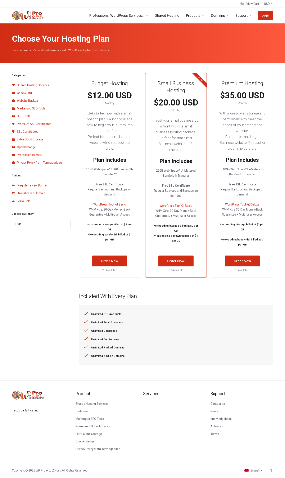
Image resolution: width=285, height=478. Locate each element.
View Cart (21, 201)
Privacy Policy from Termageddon (37, 162)
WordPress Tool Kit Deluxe (242, 204)
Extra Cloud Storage (27, 139)
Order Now (109, 261)
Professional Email (27, 155)
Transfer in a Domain (28, 193)
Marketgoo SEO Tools (28, 108)
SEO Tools (21, 116)
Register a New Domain (30, 185)
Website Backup (25, 100)
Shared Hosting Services (30, 85)
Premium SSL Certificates (31, 124)
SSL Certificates (25, 131)
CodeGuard (22, 93)
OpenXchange (24, 147)
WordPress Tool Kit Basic (109, 204)
